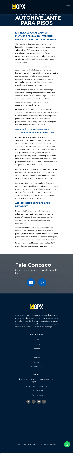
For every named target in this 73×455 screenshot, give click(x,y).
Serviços (36, 349)
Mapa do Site (36, 367)
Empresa (36, 344)
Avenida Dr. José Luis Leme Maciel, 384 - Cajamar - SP (36, 380)
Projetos (36, 353)
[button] (68, 5)
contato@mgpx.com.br (36, 386)
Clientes (36, 358)
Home (36, 340)
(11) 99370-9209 (36, 391)
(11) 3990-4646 (36, 395)
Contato (36, 362)
